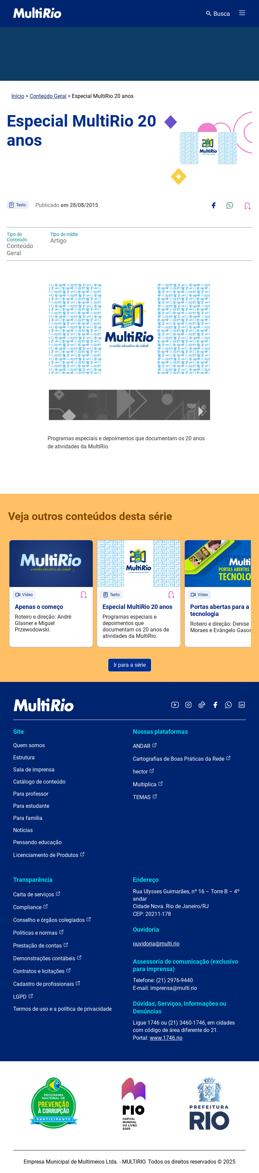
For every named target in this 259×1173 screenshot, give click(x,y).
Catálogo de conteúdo (39, 782)
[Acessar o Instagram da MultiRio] (188, 705)
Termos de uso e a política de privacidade (62, 1009)
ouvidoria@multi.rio (156, 943)
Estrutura (24, 757)
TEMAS (145, 796)
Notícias (23, 830)
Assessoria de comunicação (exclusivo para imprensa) (185, 965)
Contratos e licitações (42, 970)
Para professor (30, 794)
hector (143, 771)
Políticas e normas (38, 932)
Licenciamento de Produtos (49, 854)
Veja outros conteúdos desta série (90, 516)
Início (17, 96)
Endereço (146, 879)
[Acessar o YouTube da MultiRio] (175, 705)
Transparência (33, 879)
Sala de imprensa (34, 769)
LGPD (23, 996)
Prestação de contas (40, 945)
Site (18, 731)
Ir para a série (130, 665)
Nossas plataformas (160, 731)
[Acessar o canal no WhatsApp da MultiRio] (228, 705)
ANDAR (145, 745)
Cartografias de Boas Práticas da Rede (182, 758)
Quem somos (29, 745)
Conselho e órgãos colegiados (52, 919)
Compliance (30, 906)
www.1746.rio (166, 1038)
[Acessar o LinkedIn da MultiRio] (242, 705)
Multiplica (148, 784)
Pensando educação (37, 842)
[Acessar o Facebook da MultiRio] (215, 705)
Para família (27, 818)
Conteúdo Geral (48, 96)
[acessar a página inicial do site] (37, 13)
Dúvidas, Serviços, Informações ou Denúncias (179, 1007)
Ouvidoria (146, 929)
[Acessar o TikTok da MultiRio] (202, 705)
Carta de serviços (37, 894)
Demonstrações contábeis (47, 958)
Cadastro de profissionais (47, 983)
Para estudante (31, 806)
